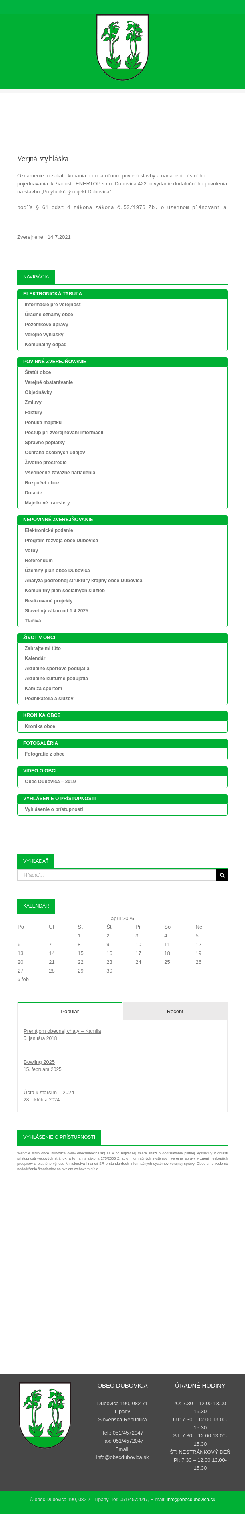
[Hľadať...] (116, 875)
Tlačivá (33, 621)
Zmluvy (33, 402)
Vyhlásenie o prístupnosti (54, 809)
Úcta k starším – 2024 (49, 1092)
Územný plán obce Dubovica (57, 570)
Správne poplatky (45, 442)
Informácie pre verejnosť (53, 304)
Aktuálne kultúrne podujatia (56, 678)
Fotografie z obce (44, 754)
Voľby (31, 550)
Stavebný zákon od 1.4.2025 (56, 611)
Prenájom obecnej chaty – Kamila (62, 1031)
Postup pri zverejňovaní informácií (64, 432)
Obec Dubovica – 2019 (50, 781)
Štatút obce (38, 372)
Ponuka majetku (43, 422)
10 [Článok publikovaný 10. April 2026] (138, 944)
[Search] (222, 875)
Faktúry (33, 412)
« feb (23, 979)
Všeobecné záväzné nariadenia (60, 473)
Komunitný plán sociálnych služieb (65, 590)
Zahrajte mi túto (43, 648)
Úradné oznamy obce (49, 314)
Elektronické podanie (49, 530)
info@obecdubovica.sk (191, 1499)
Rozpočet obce (42, 483)
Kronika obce (40, 726)
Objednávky (38, 392)
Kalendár (35, 658)
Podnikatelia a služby (49, 698)
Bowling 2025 (39, 1062)
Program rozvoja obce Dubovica (61, 540)
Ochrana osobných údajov (55, 452)
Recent (175, 1011)
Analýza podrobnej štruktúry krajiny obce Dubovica (83, 580)
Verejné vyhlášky (44, 334)
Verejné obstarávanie (49, 382)
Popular (70, 1011)
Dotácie (33, 493)
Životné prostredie (46, 462)
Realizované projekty (48, 601)
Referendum (39, 560)
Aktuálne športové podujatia (57, 668)
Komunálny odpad (46, 345)
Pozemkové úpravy (46, 324)
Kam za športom (43, 688)
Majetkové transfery (47, 503)
